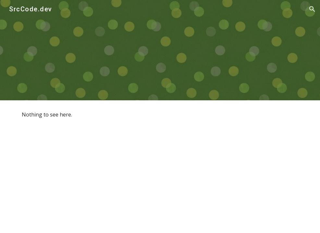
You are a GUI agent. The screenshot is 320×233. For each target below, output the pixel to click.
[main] (160, 114)
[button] (312, 9)
